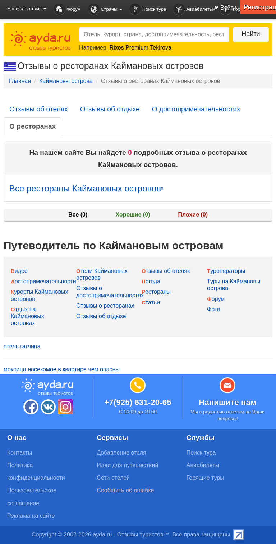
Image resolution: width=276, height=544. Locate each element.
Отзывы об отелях (38, 109)
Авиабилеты (193, 9)
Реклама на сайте (31, 516)
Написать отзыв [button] (26, 8)
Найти (251, 33)
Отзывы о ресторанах (105, 306)
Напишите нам (228, 402)
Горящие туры (205, 478)
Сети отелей (113, 478)
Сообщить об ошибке (125, 490)
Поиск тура (147, 9)
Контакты (19, 453)
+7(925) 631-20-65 (137, 402)
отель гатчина (22, 346)
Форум (67, 9)
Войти (223, 8)
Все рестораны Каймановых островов (86, 188)
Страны (105, 9)
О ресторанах (32, 126)
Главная (20, 81)
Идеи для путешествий (127, 465)
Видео (19, 271)
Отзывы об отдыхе (110, 109)
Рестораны (156, 292)
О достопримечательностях (196, 109)
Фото (213, 309)
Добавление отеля (121, 453)
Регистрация (260, 7)
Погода (151, 281)
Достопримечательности (43, 281)
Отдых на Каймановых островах (27, 316)
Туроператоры (226, 271)
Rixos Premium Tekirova (140, 48)
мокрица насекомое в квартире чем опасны (62, 369)
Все (77, 214)
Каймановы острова (65, 81)
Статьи (151, 302)
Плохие (193, 214)
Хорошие (133, 214)
